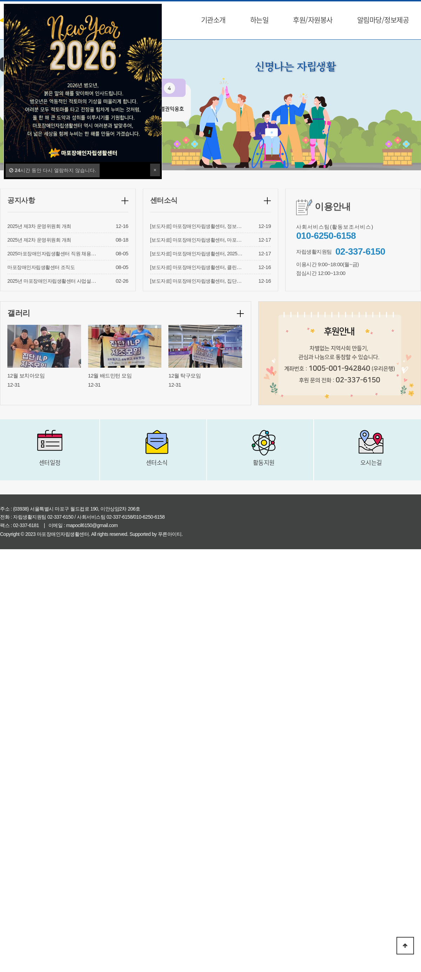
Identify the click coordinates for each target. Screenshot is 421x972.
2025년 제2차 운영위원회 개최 (39, 248)
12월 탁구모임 (184, 376)
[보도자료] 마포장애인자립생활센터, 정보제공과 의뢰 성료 (211, 235)
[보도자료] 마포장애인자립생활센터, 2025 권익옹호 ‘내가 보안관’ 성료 (223, 262)
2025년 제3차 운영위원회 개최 (39, 235)
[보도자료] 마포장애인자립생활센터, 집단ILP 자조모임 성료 (212, 290)
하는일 (259, 20)
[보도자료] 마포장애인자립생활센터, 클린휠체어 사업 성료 (211, 276)
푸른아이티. (170, 534)
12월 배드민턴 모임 (110, 376)
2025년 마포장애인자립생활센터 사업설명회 (53, 290)
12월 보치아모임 (26, 376)
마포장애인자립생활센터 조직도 (41, 276)
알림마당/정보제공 (383, 20)
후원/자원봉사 (313, 20)
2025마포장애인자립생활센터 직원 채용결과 (53, 262)
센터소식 (164, 209)
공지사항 (21, 209)
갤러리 (18, 313)
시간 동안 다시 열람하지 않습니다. (52, 170)
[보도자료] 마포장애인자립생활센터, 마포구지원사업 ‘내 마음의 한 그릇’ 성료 (230, 248)
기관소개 (213, 20)
